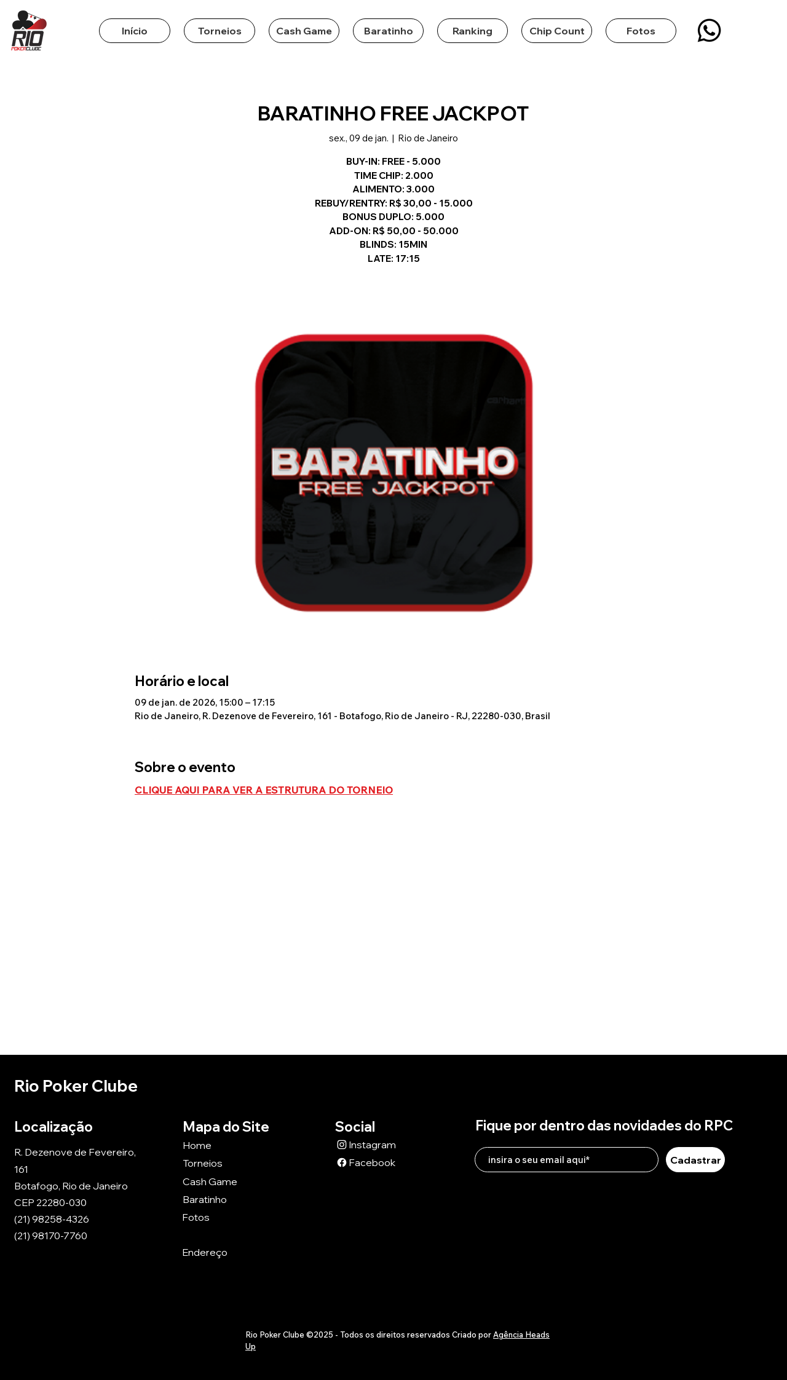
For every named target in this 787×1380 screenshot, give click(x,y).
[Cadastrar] (695, 1159)
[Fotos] (225, 1217)
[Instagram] (378, 1144)
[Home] (226, 1145)
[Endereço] (225, 1252)
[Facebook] (378, 1162)
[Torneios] (226, 1163)
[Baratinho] (226, 1199)
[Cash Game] (226, 1181)
